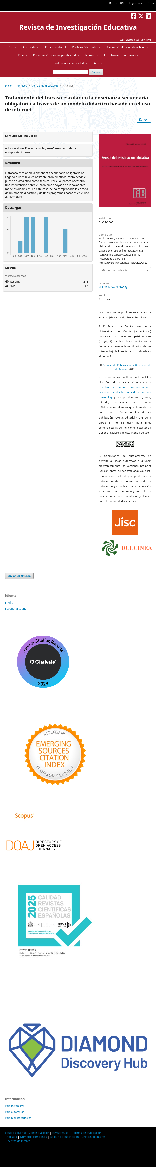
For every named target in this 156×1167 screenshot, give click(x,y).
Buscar (96, 72)
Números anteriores (124, 55)
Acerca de (29, 47)
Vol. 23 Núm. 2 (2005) (45, 85)
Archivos (22, 85)
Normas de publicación (86, 1133)
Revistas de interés (18, 1141)
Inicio (8, 85)
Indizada (12, 1137)
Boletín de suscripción (64, 1137)
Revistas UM (116, 3)
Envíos (22, 55)
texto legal (107, 397)
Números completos (33, 1137)
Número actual (95, 55)
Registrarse (136, 3)
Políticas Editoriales (85, 47)
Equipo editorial (55, 47)
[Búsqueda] (70, 72)
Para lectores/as (14, 1106)
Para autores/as (14, 1112)
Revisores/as (60, 1133)
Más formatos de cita (114, 270)
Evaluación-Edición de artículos (127, 47)
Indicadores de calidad (69, 63)
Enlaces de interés (93, 1137)
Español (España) (16, 608)
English (10, 602)
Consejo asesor (39, 1133)
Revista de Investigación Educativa (78, 27)
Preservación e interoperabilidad (55, 55)
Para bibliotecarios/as (18, 1118)
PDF (145, 119)
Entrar (151, 3)
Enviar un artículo (19, 576)
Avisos (97, 63)
